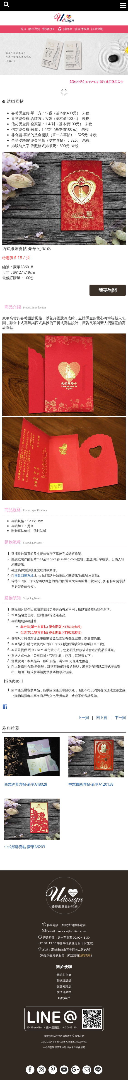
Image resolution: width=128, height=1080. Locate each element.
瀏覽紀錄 (48, 29)
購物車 (67, 29)
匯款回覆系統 (24, 575)
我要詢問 (108, 290)
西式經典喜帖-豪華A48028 (25, 784)
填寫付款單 (82, 29)
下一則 (120, 717)
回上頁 (101, 717)
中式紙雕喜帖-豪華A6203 (24, 846)
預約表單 (85, 955)
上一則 (83, 717)
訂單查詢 (97, 29)
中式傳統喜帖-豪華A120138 (90, 784)
